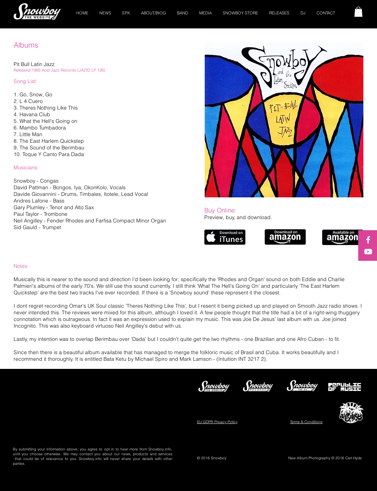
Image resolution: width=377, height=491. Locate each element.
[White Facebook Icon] (368, 240)
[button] (358, 12)
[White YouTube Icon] (368, 251)
